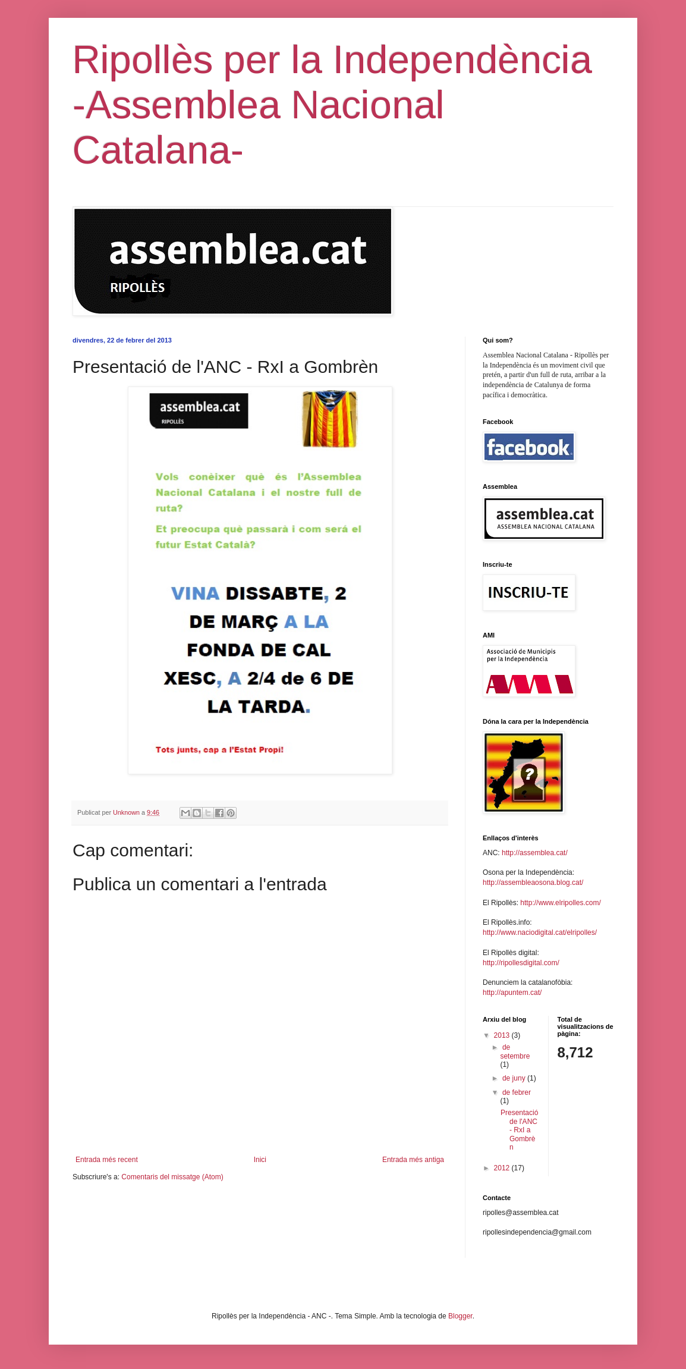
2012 (503, 1168)
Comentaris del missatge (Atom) (172, 1177)
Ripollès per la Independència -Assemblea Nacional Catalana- (332, 104)
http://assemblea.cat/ (535, 853)
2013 (503, 1035)
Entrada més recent (106, 1160)
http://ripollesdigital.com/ (521, 963)
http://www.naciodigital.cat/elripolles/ (540, 932)
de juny (514, 1078)
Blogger (460, 1316)
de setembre (515, 1051)
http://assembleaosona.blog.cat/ (533, 882)
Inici (260, 1160)
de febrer (516, 1092)
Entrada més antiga (413, 1160)
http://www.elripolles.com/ (560, 903)
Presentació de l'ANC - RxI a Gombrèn (519, 1130)
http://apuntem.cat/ (512, 992)
